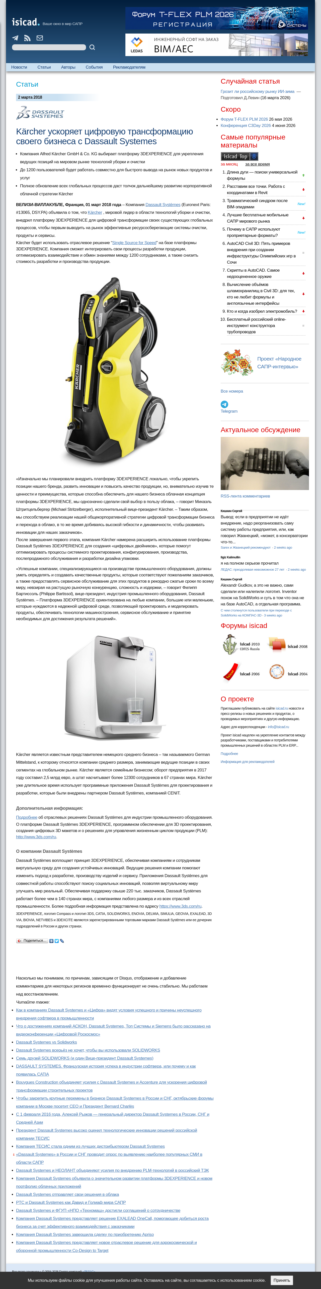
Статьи (44, 67)
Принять (282, 1280)
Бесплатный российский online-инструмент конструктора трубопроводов (256, 325)
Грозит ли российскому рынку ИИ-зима (258, 91)
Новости (19, 67)
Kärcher (95, 212)
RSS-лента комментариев (245, 496)
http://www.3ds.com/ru (36, 837)
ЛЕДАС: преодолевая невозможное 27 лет (253, 569)
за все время (257, 164)
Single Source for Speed (134, 242)
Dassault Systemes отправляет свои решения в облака (67, 1194)
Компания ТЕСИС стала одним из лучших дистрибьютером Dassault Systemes (90, 1146)
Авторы (68, 67)
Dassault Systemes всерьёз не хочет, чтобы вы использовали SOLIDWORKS (88, 1050)
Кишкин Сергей (231, 511)
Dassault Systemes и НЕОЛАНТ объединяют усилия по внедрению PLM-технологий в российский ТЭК (112, 1170)
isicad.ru (282, 708)
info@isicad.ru (278, 727)
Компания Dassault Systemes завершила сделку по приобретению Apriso (85, 1234)
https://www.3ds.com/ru (180, 906)
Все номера (232, 391)
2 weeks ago (283, 547)
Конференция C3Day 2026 (246, 125)
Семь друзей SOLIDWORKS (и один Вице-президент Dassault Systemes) (84, 1058)
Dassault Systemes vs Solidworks (46, 1042)
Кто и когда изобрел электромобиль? (262, 311)
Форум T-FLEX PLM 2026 (244, 119)
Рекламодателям (129, 67)
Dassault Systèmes (162, 204)
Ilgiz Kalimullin (230, 557)
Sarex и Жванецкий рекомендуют (246, 547)
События (94, 67)
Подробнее (26, 817)
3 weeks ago (273, 615)
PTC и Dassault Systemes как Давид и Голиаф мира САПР (71, 1202)
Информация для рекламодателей (247, 762)
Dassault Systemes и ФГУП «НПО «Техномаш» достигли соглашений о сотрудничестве (98, 1210)
